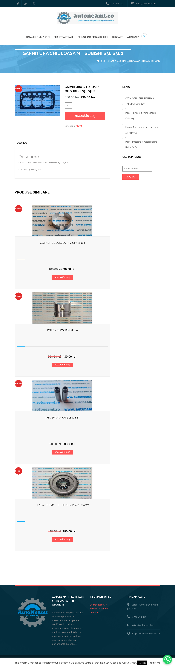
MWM (111, 61)
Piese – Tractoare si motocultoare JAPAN (141, 130)
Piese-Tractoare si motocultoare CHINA (140, 116)
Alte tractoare (136, 104)
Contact (117, 37)
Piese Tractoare (64, 37)
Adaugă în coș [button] (62, 277)
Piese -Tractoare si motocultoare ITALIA (141, 145)
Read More (154, 662)
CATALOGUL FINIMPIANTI (139, 98)
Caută (130, 177)
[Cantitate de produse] (68, 105)
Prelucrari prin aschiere (93, 37)
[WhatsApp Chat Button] (167, 659)
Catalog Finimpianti (38, 37)
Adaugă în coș (84, 116)
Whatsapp (133, 37)
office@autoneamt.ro (143, 3)
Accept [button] (142, 663)
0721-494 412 (114, 3)
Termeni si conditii (99, 608)
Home (103, 61)
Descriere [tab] (22, 142)
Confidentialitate (98, 605)
